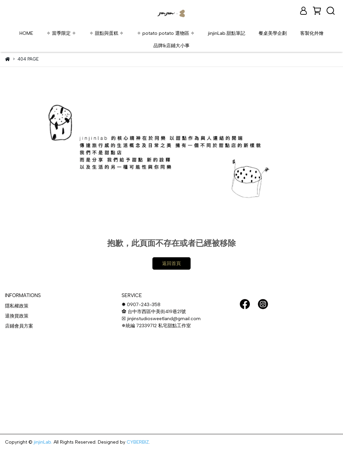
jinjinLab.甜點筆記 (226, 33)
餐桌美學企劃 (273, 33)
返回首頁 (171, 263)
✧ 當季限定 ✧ (61, 33)
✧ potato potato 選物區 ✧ (166, 33)
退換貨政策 (16, 316)
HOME (26, 33)
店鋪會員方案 (19, 326)
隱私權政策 (16, 306)
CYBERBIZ (138, 442)
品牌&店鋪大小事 (171, 46)
